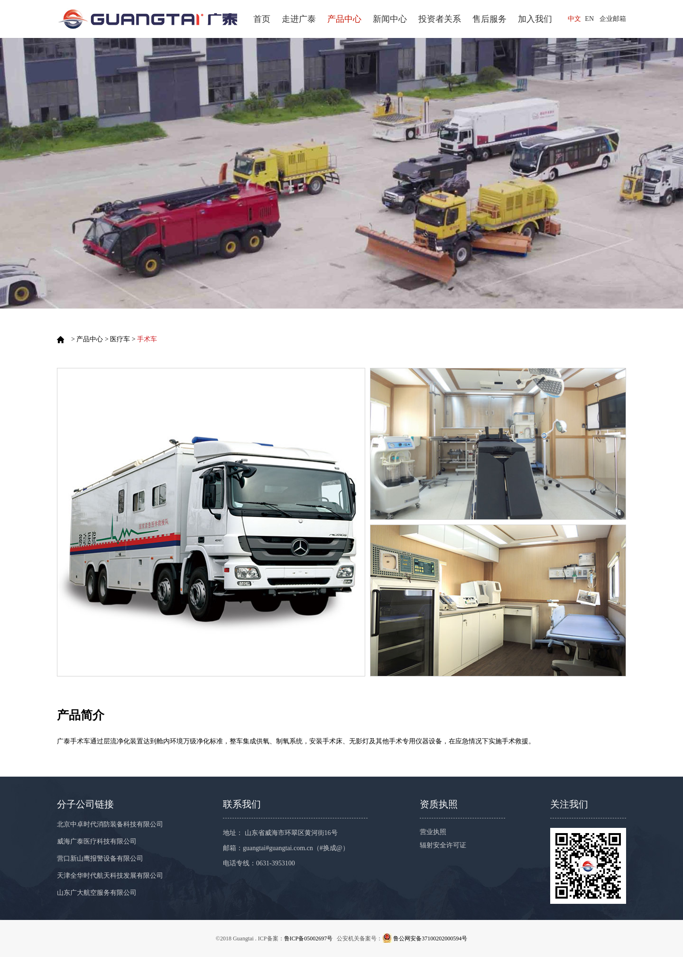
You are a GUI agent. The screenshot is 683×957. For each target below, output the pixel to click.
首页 (261, 19)
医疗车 (120, 339)
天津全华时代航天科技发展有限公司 (110, 875)
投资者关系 (439, 19)
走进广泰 (299, 19)
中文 (574, 18)
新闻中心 (390, 19)
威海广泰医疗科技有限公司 (97, 841)
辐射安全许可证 (443, 845)
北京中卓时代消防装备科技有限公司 (110, 824)
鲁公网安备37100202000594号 (430, 938)
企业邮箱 (613, 18)
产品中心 (344, 19)
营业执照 (433, 831)
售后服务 (489, 19)
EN (589, 18)
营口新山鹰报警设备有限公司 (100, 858)
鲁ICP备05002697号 (308, 938)
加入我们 (535, 19)
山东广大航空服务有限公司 (97, 892)
